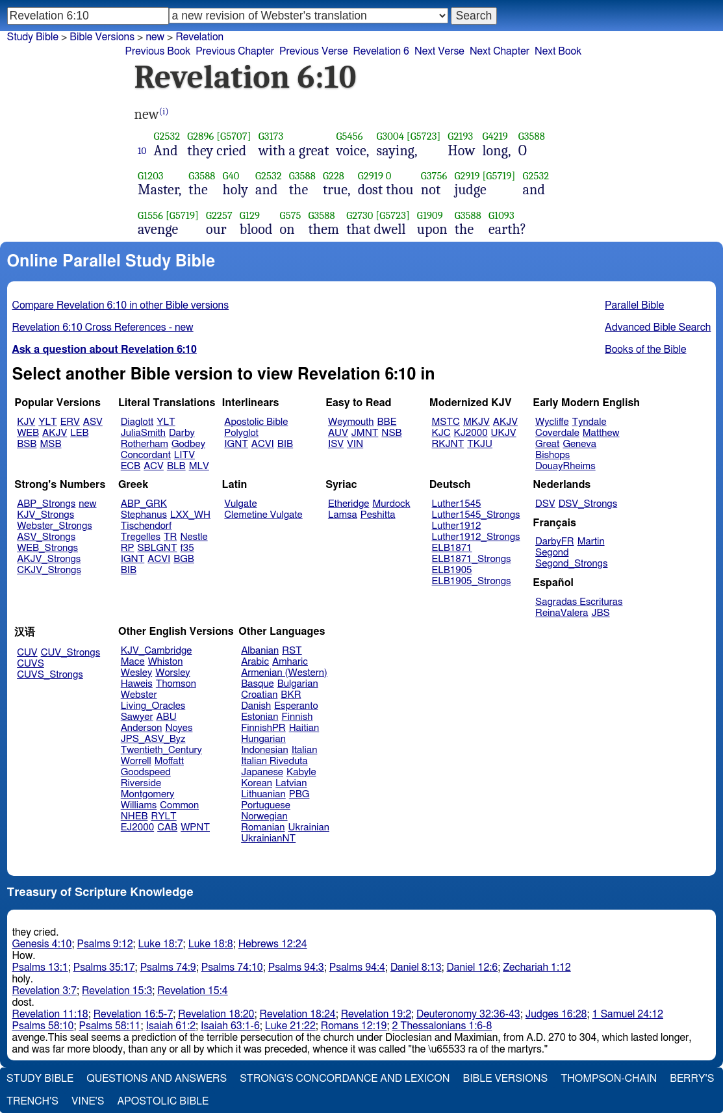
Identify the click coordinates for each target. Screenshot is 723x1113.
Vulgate (240, 504)
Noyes (178, 728)
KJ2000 (471, 433)
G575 (290, 215)
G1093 (501, 215)
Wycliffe (551, 422)
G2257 (219, 215)
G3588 (531, 136)
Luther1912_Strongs (476, 537)
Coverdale (557, 433)
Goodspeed (146, 772)
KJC (441, 433)
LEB (79, 433)
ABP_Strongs (46, 504)
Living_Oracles (153, 706)
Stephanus (144, 515)
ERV (70, 422)
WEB (28, 433)
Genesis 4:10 (42, 944)
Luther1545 (456, 504)
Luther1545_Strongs (476, 515)
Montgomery (148, 794)
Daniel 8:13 (416, 967)
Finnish (297, 717)
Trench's (32, 1101)
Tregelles (140, 537)
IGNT (236, 444)
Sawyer (137, 717)
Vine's (87, 1101)
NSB (391, 433)
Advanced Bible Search (658, 327)
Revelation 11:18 (50, 1014)
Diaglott (137, 422)
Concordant (146, 455)
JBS (600, 613)
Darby (182, 433)
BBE (387, 422)
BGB (183, 559)
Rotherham (144, 444)
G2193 (460, 136)
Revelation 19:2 (376, 1014)
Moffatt (169, 761)
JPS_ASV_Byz (153, 739)
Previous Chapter (235, 51)
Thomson (176, 684)
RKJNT (448, 444)
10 (142, 151)
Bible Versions (102, 37)
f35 (187, 548)
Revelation (199, 37)
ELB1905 (452, 570)
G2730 (359, 215)
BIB (285, 444)
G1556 (150, 215)
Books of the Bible (646, 349)
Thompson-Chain (609, 1078)
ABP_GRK (144, 504)
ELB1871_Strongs (471, 559)
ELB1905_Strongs (471, 581)
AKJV (54, 433)
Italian (305, 750)
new (155, 37)
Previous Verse (313, 51)
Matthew (601, 433)
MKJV (476, 422)
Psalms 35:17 (104, 967)
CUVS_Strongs (50, 675)
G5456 (349, 136)
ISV (336, 444)
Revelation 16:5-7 (133, 1014)
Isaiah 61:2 (171, 1026)
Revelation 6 (381, 51)
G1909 (430, 215)
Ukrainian (308, 827)
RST (292, 651)
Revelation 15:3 (117, 991)
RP (127, 548)
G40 (231, 176)
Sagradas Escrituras (578, 602)
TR (170, 537)
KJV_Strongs (45, 515)
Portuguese (265, 805)
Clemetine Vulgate (263, 515)
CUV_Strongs (70, 653)
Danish (256, 706)
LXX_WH (190, 515)
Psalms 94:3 (296, 967)
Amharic (290, 662)
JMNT (365, 433)
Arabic (255, 662)
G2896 (200, 136)
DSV (545, 504)
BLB (176, 466)
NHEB (134, 816)
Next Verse (439, 51)
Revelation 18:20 (216, 1014)
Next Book (558, 51)
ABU (166, 717)
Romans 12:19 (354, 1026)
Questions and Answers (156, 1078)
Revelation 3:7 (44, 991)
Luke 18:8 (210, 944)
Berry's (692, 1078)
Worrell (136, 761)
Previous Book (158, 51)
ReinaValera (561, 613)
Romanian (263, 827)
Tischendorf (146, 526)
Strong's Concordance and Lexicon (345, 1078)
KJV (26, 422)
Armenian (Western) (284, 673)
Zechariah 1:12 (537, 967)
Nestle (193, 537)
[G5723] (424, 136)
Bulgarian (297, 684)
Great (547, 444)
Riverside (141, 783)
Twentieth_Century (161, 750)
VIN (355, 444)
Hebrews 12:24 (272, 944)
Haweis (137, 684)
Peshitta (378, 515)
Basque (257, 684)
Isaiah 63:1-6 (230, 1026)
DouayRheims (565, 466)
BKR (291, 695)
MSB (50, 444)
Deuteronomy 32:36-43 (468, 1014)
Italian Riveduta (274, 761)
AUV (338, 433)
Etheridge (348, 504)
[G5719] (498, 176)
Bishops (552, 455)
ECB (130, 466)
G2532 (167, 136)
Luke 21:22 (290, 1026)
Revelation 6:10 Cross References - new (103, 327)
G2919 (370, 176)
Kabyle (301, 772)
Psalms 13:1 (40, 967)
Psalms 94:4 (357, 967)
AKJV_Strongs (49, 559)
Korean (256, 783)
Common (179, 805)
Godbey (188, 444)
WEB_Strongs (47, 548)
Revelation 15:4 (192, 991)
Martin (591, 541)
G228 (333, 176)
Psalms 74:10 (232, 967)
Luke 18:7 (160, 944)
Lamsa (342, 515)
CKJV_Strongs (49, 570)
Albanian (260, 651)
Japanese (262, 772)
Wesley (136, 673)
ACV (154, 466)
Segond (551, 552)
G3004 (390, 136)
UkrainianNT (268, 838)
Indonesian (264, 750)
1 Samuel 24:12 (627, 1014)
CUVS (30, 664)
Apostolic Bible (163, 1101)
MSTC (446, 422)
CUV (27, 653)
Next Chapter (499, 51)
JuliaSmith (143, 433)
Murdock (391, 504)
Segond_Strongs (571, 564)
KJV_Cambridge (156, 651)
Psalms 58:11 (110, 1026)
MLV (199, 466)
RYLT (163, 816)
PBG (299, 794)
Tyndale (589, 422)
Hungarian (263, 739)
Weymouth (351, 422)
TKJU (479, 444)
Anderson (141, 728)
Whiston (165, 662)
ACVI (262, 444)
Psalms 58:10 (43, 1026)
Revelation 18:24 (298, 1014)
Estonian (259, 717)
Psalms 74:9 (168, 967)
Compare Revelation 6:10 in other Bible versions (120, 305)
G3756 (434, 176)
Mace (133, 662)
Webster (139, 695)
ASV (93, 422)
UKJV (503, 433)
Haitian (304, 728)
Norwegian (264, 816)
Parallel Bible (634, 305)
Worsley (172, 673)
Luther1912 (456, 526)
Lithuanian (263, 794)
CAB (167, 827)
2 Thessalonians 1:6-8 (442, 1026)
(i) (164, 111)
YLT (47, 422)
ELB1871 (452, 548)
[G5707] (233, 136)
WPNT (195, 827)
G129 (250, 215)
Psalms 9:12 (105, 944)
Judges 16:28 (556, 1014)
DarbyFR (554, 541)
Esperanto (296, 706)
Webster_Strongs (54, 526)
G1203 (151, 176)
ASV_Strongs (46, 537)
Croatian (259, 695)
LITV (184, 455)
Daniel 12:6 (472, 967)
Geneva (579, 444)
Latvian (291, 783)
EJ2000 (137, 827)
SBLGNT (157, 548)
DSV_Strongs (588, 504)
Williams (139, 805)
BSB (26, 444)
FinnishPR (263, 728)
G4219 (494, 136)
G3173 (271, 136)
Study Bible (32, 37)
